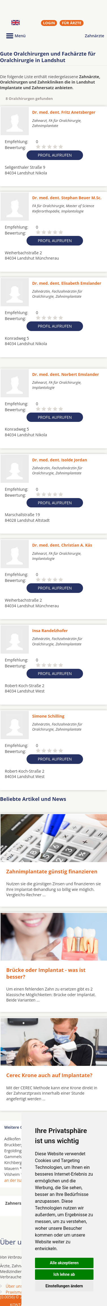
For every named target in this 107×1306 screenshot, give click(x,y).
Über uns (14, 1286)
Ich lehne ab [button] (64, 1274)
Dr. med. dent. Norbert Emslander (65, 374)
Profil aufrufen (55, 155)
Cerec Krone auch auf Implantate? (49, 1075)
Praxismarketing (21, 1292)
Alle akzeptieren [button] (64, 1263)
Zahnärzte (94, 35)
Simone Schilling (48, 716)
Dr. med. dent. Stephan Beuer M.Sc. (67, 197)
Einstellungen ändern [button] (64, 1286)
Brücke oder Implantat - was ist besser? (46, 973)
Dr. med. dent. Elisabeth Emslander (66, 283)
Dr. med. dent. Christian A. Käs (62, 545)
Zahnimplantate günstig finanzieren (51, 871)
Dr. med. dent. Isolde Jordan (59, 460)
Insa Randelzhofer (50, 630)
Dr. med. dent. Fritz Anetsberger (63, 112)
